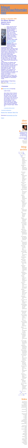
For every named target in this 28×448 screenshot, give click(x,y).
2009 (21, 152)
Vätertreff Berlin (25, 444)
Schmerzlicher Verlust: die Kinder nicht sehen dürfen (23, 225)
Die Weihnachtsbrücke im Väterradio (24, 242)
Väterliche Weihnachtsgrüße (24, 273)
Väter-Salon (24, 442)
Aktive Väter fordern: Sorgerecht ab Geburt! (24, 186)
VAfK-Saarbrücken (24, 428)
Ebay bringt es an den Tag (23, 263)
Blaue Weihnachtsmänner (14, 10)
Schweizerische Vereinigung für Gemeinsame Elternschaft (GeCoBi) (24, 410)
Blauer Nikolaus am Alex (23, 380)
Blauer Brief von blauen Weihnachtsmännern (24, 351)
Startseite (10, 112)
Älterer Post (15, 112)
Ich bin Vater (24, 383)
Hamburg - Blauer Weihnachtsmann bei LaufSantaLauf (24, 268)
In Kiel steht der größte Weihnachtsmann (24, 342)
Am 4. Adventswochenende (24, 209)
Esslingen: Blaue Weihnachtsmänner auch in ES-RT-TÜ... (24, 204)
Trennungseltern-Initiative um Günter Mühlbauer (11, 41)
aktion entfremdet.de (24, 423)
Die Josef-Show (23, 172)
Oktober (23, 393)
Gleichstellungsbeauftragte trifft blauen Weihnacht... (24, 307)
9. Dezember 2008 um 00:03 (9, 108)
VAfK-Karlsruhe (25, 433)
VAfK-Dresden (25, 418)
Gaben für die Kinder (23, 230)
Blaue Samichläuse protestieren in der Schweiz (24, 330)
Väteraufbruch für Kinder (24, 405)
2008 (21, 153)
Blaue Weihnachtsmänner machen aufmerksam (24, 387)
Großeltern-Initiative (24, 440)
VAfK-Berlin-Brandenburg (24, 421)
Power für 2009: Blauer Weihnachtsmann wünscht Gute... (24, 160)
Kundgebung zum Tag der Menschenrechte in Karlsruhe (24, 357)
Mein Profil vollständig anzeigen (24, 141)
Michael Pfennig (6, 88)
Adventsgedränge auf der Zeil (24, 312)
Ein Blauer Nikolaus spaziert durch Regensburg (24, 336)
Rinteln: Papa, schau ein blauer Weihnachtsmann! (24, 278)
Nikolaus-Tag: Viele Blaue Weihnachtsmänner (24, 376)
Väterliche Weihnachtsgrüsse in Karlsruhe (24, 347)
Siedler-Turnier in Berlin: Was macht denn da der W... (24, 292)
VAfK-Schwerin (25, 430)
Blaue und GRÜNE (23, 260)
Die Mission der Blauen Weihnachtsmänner (24, 238)
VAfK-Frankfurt (25, 416)
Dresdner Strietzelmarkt (23, 297)
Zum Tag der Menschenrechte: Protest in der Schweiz (24, 317)
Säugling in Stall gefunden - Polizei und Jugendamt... (24, 168)
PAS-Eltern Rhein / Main (24, 426)
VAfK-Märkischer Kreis (24, 436)
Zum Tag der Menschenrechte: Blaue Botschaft (24, 323)
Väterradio (24, 434)
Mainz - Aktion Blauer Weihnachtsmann (24, 197)
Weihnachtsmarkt (23, 257)
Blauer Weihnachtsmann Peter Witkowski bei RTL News (24, 178)
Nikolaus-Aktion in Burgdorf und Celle (23, 363)
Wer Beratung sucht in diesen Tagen (23, 214)
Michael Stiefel (24, 131)
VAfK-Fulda (24, 438)
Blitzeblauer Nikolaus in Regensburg (24, 233)
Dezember (23, 154)
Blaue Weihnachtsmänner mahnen (24, 219)
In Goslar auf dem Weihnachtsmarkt (24, 301)
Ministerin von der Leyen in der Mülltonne (23, 247)
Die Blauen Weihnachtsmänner (24, 402)
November (23, 391)
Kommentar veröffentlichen (6, 110)
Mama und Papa (23, 183)
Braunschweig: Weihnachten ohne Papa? (24, 191)
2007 (21, 394)
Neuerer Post (4, 112)
